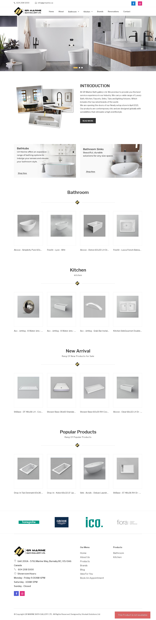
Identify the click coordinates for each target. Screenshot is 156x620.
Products (85, 561)
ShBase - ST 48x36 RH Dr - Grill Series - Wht (127, 493)
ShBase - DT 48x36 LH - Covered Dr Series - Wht (28, 412)
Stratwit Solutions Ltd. (91, 614)
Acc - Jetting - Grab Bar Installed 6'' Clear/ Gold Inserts (94, 331)
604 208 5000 (21, 3)
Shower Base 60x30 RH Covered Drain (94, 412)
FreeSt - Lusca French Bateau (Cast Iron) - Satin (127, 250)
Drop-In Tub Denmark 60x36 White (28, 493)
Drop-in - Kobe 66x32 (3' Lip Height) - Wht (61, 493)
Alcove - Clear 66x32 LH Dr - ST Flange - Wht (127, 412)
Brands (100, 11)
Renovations (113, 11)
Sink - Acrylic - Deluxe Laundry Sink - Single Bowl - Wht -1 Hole (94, 493)
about (61, 11)
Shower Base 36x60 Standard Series (61, 412)
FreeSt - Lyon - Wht (56, 250)
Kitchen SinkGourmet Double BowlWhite (127, 331)
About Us (85, 557)
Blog (82, 569)
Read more (88, 121)
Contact (126, 11)
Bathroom (72, 12)
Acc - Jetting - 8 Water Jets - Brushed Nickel (28, 331)
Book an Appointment (92, 578)
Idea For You (86, 574)
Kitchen (87, 12)
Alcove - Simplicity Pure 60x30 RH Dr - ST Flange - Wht (28, 250)
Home (51, 11)
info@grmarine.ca (44, 3)
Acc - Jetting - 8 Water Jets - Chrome (61, 331)
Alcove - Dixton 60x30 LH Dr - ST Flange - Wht (94, 250)
